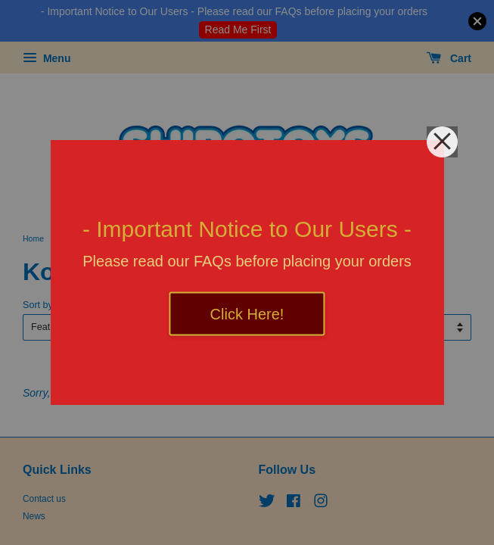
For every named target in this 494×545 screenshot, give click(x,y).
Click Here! (247, 314)
